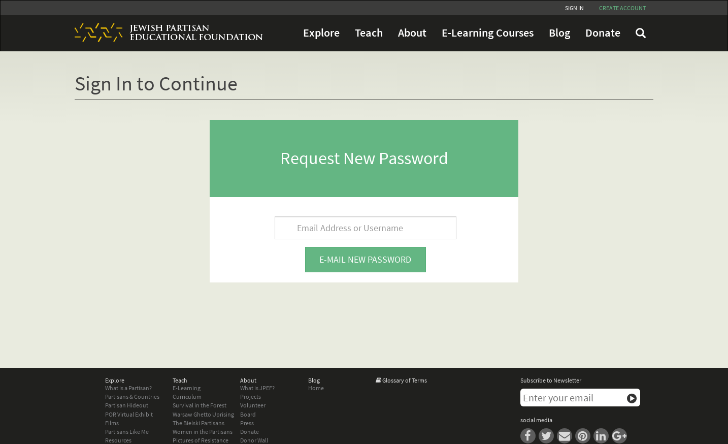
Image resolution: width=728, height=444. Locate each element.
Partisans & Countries (132, 396)
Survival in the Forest (199, 405)
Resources (118, 440)
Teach (369, 33)
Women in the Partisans (203, 431)
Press (247, 423)
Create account (622, 8)
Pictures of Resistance (200, 440)
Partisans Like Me (127, 431)
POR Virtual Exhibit (129, 414)
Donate (602, 33)
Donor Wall (254, 440)
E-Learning (187, 388)
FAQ (640, 33)
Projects (250, 396)
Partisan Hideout (126, 405)
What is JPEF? (257, 388)
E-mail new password (365, 259)
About (412, 33)
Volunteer (253, 405)
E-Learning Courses (488, 33)
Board (248, 414)
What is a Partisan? (128, 388)
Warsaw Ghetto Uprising (203, 414)
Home (316, 388)
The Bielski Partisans (198, 423)
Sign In (574, 8)
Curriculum (187, 396)
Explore (321, 33)
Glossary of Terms (404, 380)
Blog (559, 33)
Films (112, 423)
